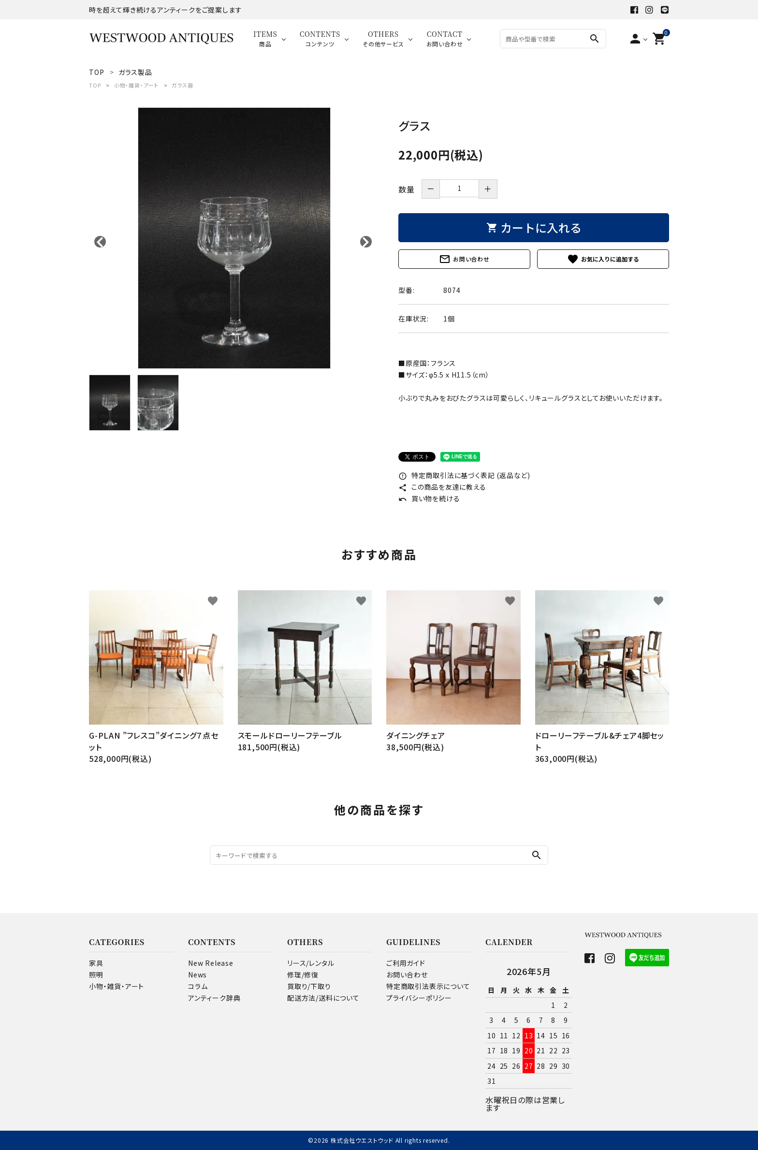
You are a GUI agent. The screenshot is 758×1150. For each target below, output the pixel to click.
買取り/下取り (309, 986)
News (197, 974)
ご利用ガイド (405, 963)
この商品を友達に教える (442, 487)
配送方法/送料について (323, 998)
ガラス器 (182, 85)
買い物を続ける (429, 498)
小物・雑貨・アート (136, 85)
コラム (197, 986)
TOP (95, 85)
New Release (210, 963)
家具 (96, 963)
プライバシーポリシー (419, 998)
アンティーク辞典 (214, 998)
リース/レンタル (310, 963)
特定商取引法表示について (428, 986)
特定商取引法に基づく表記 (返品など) (464, 475)
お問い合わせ (464, 259)
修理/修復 (303, 974)
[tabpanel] (234, 238)
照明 (96, 974)
